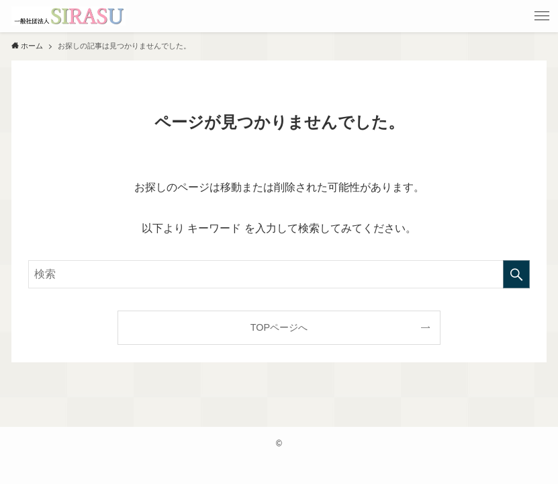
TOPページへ (279, 327)
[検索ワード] (279, 274)
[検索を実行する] (516, 274)
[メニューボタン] (542, 16)
